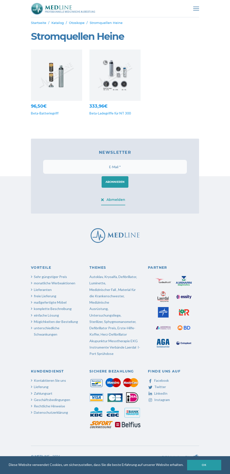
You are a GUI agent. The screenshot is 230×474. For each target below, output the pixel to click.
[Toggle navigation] (196, 8)
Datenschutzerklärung (51, 412)
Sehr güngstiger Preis (50, 277)
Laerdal (130, 347)
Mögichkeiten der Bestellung (56, 321)
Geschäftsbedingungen (52, 400)
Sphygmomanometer (119, 321)
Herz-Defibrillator (114, 334)
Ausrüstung (98, 309)
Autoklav (96, 277)
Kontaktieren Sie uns (50, 380)
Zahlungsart (43, 393)
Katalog (57, 23)
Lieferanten (43, 290)
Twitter (157, 387)
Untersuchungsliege (105, 315)
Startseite (38, 23)
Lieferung (41, 387)
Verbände (117, 347)
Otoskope (77, 23)
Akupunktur (98, 341)
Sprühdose (105, 353)
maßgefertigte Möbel (50, 302)
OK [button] (204, 464)
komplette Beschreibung (53, 309)
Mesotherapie (119, 341)
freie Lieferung (45, 296)
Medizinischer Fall (103, 290)
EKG (134, 341)
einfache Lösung (46, 315)
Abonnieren (115, 182)
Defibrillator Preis (102, 328)
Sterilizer (96, 321)
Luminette (97, 283)
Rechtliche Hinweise (49, 406)
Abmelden (113, 199)
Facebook (158, 380)
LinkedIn (157, 393)
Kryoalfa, (111, 277)
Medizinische (99, 302)
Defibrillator (127, 277)
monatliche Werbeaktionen (54, 283)
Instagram (159, 400)
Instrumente (99, 347)
